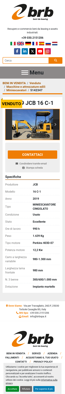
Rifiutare (26, 389)
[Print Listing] (32, 168)
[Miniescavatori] (16, 90)
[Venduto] (35, 83)
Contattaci (32, 155)
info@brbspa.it (38, 316)
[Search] (26, 60)
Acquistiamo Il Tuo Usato (42, 357)
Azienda (52, 353)
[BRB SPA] (32, 339)
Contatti (21, 361)
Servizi (36, 353)
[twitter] (32, 51)
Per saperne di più (44, 389)
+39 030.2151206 (32, 37)
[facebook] (17, 51)
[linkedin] (25, 51)
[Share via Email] (31, 164)
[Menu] (24, 72)
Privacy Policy (43, 361)
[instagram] (48, 51)
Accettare (12, 389)
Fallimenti (12, 357)
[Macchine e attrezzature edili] (25, 86)
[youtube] (40, 51)
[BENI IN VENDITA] (14, 83)
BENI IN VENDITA (15, 353)
